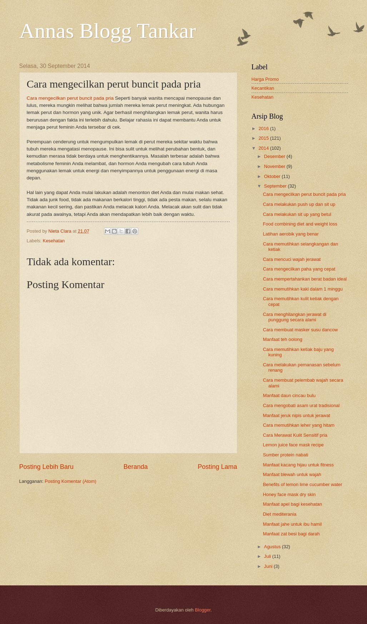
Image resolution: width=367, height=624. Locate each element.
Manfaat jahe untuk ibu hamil (292, 524)
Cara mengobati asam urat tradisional (301, 405)
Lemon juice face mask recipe (293, 444)
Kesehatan (54, 240)
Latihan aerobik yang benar (291, 234)
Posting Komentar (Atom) (70, 481)
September (276, 186)
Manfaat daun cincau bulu (289, 395)
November (275, 166)
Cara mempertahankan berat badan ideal (305, 279)
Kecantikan (263, 88)
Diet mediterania (280, 514)
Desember (275, 156)
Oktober (273, 176)
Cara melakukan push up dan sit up (299, 204)
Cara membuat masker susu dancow (300, 329)
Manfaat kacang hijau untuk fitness (298, 464)
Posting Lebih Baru (46, 466)
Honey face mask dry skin (289, 494)
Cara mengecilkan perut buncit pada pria (70, 98)
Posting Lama (217, 466)
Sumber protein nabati (285, 454)
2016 (264, 128)
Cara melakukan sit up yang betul (297, 214)
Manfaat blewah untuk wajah (292, 474)
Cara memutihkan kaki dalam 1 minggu (303, 289)
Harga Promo (265, 79)
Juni (269, 566)
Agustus (273, 546)
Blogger (202, 610)
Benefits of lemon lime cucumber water (302, 484)
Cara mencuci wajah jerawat (292, 259)
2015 (264, 138)
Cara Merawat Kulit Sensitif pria (295, 435)
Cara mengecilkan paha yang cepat (299, 269)
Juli (268, 556)
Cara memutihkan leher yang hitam (298, 425)
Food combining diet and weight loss (300, 224)
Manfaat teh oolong (282, 339)
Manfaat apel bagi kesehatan (292, 504)
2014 (264, 148)
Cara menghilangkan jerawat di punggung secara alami (295, 317)
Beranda (135, 466)
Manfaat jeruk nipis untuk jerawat (296, 415)
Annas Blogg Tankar (107, 31)
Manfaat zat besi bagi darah (291, 533)
